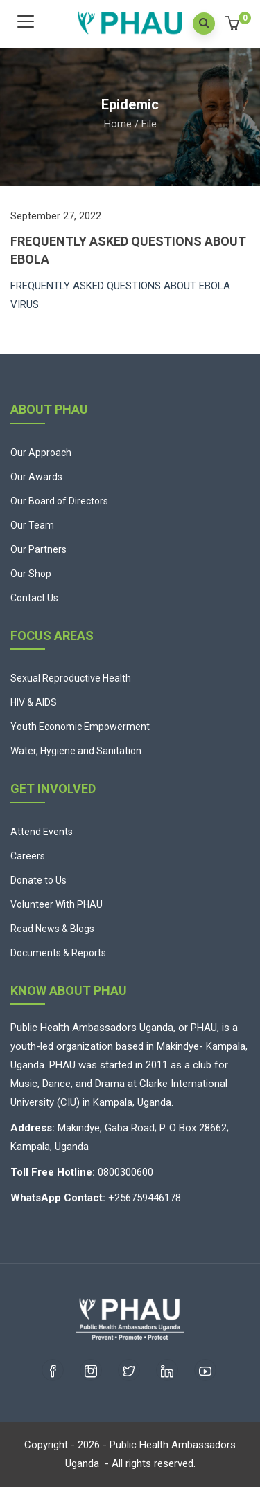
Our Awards (36, 476)
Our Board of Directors (59, 501)
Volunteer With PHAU (56, 904)
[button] (234, 25)
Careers (27, 855)
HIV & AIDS (33, 702)
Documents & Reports (58, 952)
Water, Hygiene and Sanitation (75, 750)
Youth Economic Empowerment (80, 726)
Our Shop (30, 573)
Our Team (32, 525)
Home (118, 123)
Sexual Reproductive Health (70, 678)
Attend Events (41, 831)
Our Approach (40, 452)
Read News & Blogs (52, 928)
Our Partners (38, 549)
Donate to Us (38, 880)
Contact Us (34, 597)
